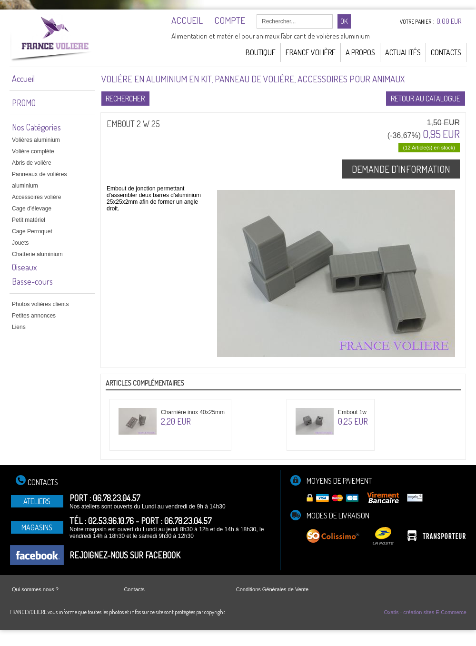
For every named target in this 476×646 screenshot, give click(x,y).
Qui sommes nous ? (35, 589)
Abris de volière (31, 162)
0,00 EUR (449, 21)
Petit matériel (28, 220)
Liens (19, 327)
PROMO (24, 103)
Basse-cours (32, 281)
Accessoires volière (36, 197)
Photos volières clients (40, 304)
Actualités (403, 52)
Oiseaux (24, 267)
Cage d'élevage (31, 208)
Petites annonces (34, 315)
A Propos (360, 52)
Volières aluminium (36, 140)
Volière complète (33, 151)
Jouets (20, 242)
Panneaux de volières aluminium (39, 180)
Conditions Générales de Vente (272, 589)
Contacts (446, 52)
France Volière (311, 52)
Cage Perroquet (32, 231)
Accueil (23, 78)
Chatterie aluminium (37, 254)
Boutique (261, 52)
